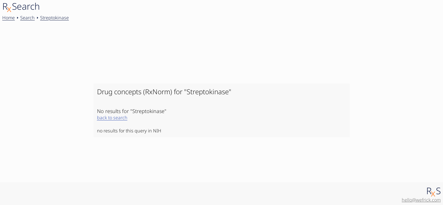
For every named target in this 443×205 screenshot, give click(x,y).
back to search (112, 117)
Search (27, 18)
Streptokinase (54, 18)
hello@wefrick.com (421, 200)
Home (8, 18)
